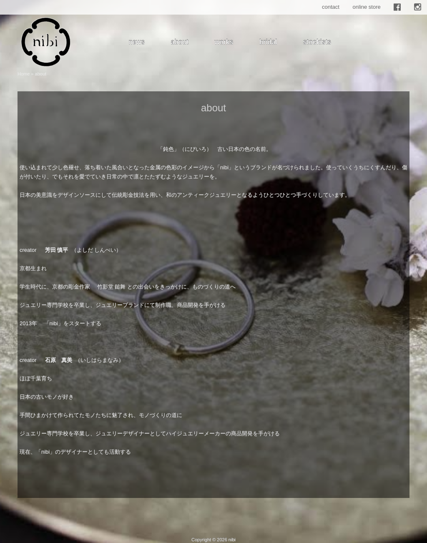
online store (367, 7)
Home (24, 73)
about (179, 42)
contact (330, 7)
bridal (268, 42)
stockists (317, 42)
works (223, 42)
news (136, 42)
